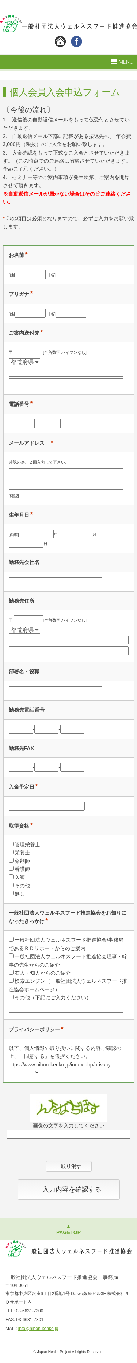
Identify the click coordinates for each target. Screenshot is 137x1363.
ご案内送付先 (24, 333)
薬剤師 (22, 861)
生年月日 (19, 515)
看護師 (22, 869)
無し (20, 894)
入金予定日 (21, 787)
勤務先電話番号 (27, 710)
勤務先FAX (21, 748)
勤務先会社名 (24, 562)
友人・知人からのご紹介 (43, 973)
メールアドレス (29, 443)
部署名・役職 (24, 672)
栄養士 (22, 852)
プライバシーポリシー (34, 1029)
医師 (20, 877)
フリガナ (19, 294)
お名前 (16, 255)
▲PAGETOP (68, 1229)
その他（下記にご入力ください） (53, 997)
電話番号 (19, 404)
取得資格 (19, 826)
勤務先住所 (21, 601)
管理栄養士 (27, 844)
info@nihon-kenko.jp (38, 1328)
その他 (22, 885)
